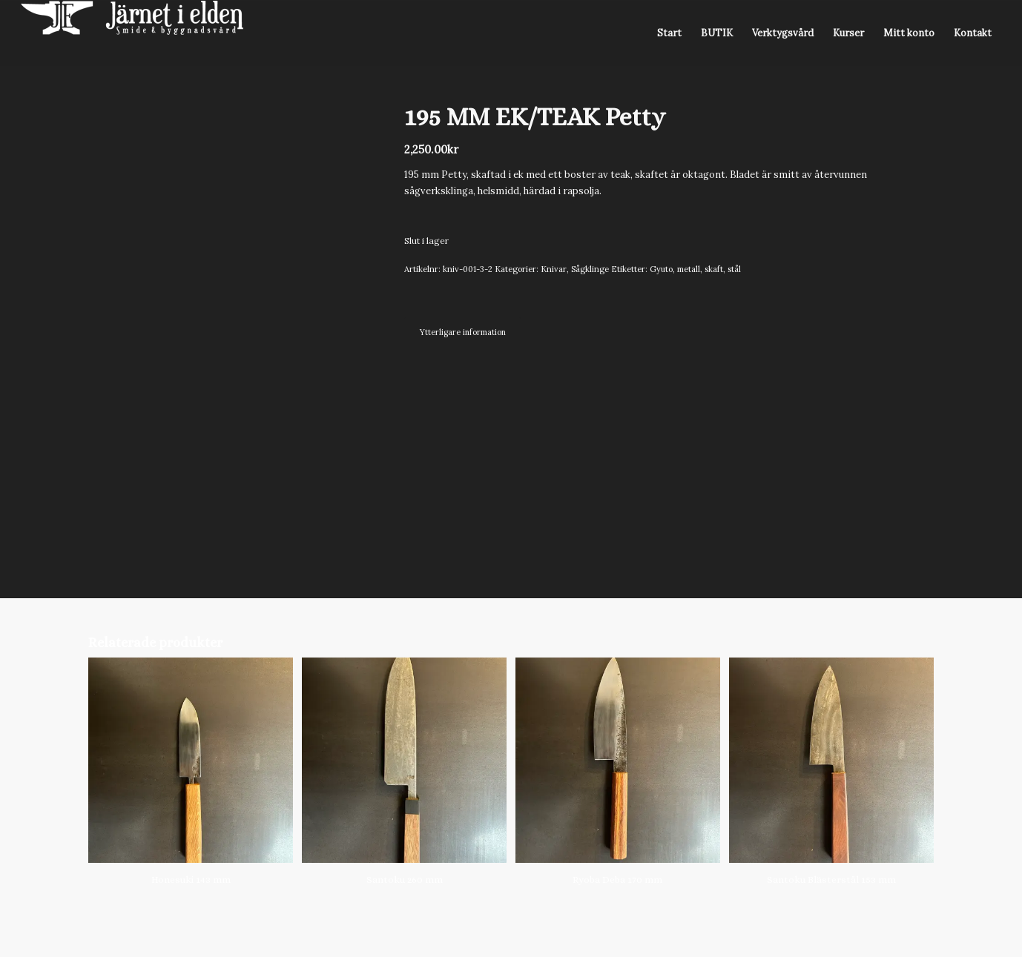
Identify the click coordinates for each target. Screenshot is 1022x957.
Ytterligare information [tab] (463, 332)
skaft (714, 269)
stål (734, 269)
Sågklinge (590, 269)
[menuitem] (669, 33)
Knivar (554, 269)
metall (688, 269)
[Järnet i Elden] (132, 33)
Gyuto (661, 269)
